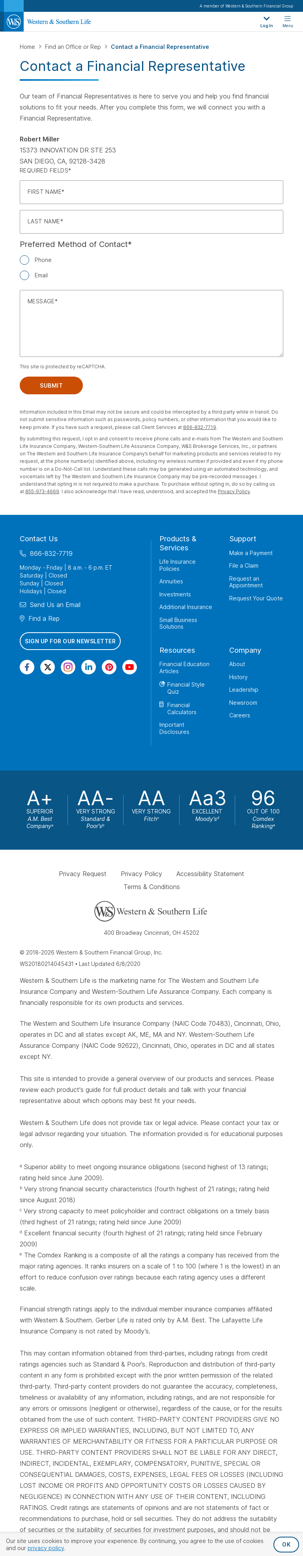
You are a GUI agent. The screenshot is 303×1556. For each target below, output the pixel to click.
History (238, 677)
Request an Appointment (246, 582)
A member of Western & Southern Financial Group (246, 6)
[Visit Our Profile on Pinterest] (109, 667)
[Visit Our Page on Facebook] (27, 667)
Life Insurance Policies (177, 565)
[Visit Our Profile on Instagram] (68, 667)
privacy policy (46, 1548)
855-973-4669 (42, 491)
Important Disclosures (174, 728)
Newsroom (243, 702)
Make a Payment (251, 553)
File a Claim (243, 565)
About (237, 664)
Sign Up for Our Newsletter (70, 641)
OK (286, 1544)
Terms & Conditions (151, 887)
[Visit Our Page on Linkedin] (88, 667)
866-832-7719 (199, 427)
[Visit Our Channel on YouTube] (129, 667)
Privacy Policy (234, 491)
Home (28, 46)
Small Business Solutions (178, 623)
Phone (43, 259)
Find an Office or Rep (74, 46)
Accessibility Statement (210, 874)
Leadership (243, 689)
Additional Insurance (185, 606)
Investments (175, 594)
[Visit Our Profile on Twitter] (47, 667)
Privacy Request (83, 874)
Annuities (171, 581)
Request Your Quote (256, 598)
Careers (239, 715)
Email (41, 275)
